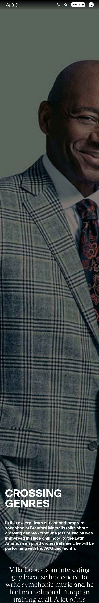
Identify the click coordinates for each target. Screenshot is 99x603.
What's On (78, 5)
